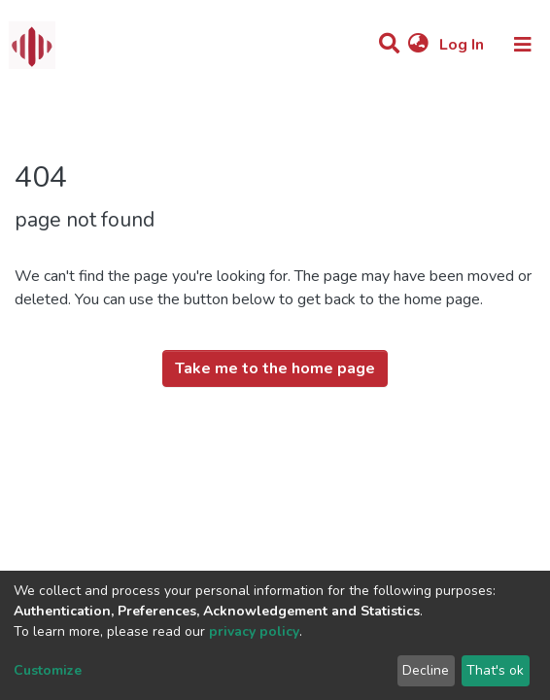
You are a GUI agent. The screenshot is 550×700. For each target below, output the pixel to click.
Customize (48, 670)
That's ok (495, 670)
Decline (425, 670)
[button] (418, 44)
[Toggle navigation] (523, 44)
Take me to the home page (275, 368)
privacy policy (254, 631)
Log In (463, 44)
